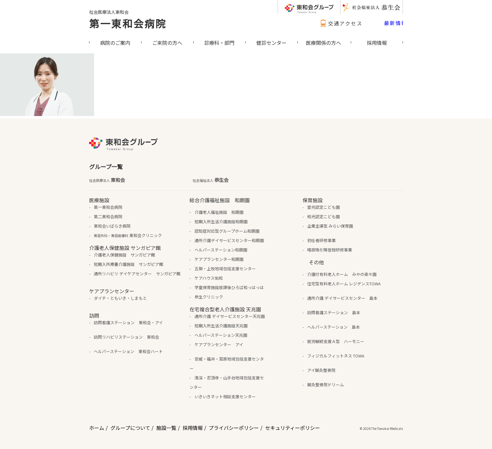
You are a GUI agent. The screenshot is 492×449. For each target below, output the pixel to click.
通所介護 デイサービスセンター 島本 (342, 298)
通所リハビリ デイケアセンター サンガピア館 (137, 274)
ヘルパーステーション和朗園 (221, 250)
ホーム (96, 427)
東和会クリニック (128, 235)
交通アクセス (340, 23)
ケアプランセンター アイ (219, 344)
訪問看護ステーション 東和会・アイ (128, 322)
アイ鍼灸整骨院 (321, 370)
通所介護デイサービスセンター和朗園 (229, 240)
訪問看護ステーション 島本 (333, 312)
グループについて (130, 427)
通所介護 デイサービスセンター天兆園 (230, 316)
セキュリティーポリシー (292, 427)
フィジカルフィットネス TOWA (335, 356)
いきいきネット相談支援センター (225, 396)
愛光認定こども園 (323, 207)
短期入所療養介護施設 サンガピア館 (128, 264)
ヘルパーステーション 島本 (333, 327)
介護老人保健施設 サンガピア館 (124, 255)
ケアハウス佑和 (209, 278)
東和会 (107, 180)
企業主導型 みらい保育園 (330, 226)
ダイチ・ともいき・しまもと (120, 298)
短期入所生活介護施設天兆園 (221, 326)
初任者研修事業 (321, 240)
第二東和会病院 (108, 216)
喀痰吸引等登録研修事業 (329, 250)
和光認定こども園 (323, 216)
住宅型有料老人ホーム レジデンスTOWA (344, 284)
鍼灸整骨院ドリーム (325, 385)
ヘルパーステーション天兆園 (221, 335)
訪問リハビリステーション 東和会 (126, 337)
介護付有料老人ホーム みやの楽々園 (342, 274)
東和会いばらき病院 (112, 226)
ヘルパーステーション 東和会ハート (128, 351)
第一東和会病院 (127, 23)
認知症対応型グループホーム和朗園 (227, 231)
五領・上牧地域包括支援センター (225, 269)
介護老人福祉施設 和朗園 (219, 212)
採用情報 (193, 427)
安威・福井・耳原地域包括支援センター (227, 363)
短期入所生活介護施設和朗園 (221, 221)
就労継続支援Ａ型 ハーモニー (335, 341)
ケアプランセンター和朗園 (219, 259)
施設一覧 (166, 427)
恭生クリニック (209, 297)
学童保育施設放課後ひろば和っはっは (229, 287)
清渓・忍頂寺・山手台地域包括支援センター (227, 382)
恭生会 (210, 180)
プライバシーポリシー (234, 427)
